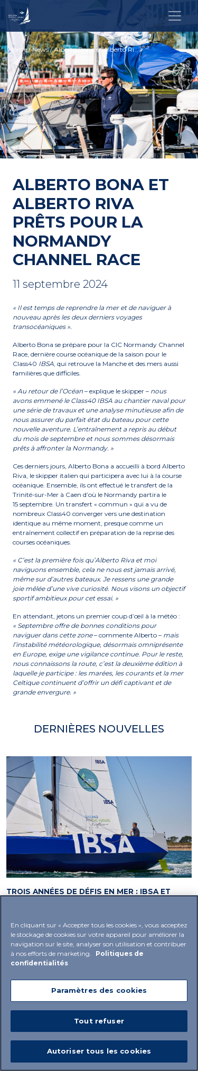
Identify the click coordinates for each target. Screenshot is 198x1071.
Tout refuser (99, 1021)
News (40, 49)
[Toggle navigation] (175, 15)
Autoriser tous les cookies (99, 1051)
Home (17, 49)
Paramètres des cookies (99, 991)
